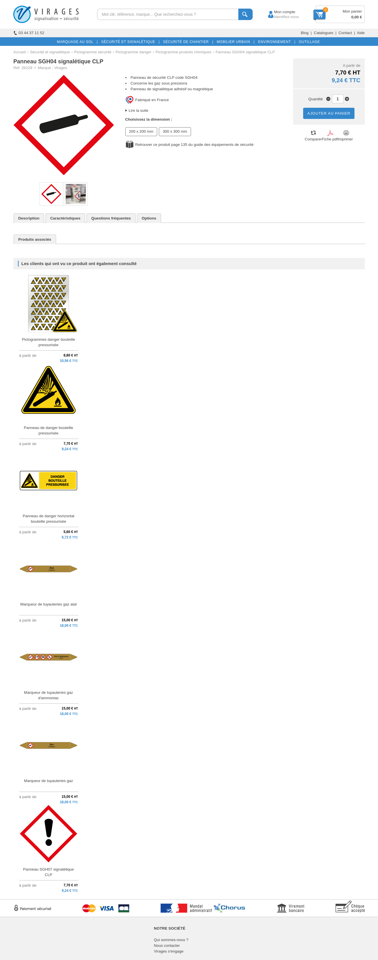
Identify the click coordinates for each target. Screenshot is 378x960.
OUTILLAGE (308, 42)
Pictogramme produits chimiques (183, 52)
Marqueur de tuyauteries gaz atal (48, 604)
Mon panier (352, 11)
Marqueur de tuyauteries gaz (48, 781)
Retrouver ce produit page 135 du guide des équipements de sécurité (194, 144)
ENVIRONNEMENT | (275, 42)
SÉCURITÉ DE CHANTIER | (187, 42)
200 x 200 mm (141, 131)
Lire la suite (139, 110)
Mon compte (279, 12)
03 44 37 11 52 (28, 33)
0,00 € (356, 17)
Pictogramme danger (133, 52)
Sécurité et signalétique (50, 52)
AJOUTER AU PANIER (328, 113)
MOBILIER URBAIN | (235, 42)
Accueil (19, 52)
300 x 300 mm (175, 131)
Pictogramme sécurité (93, 52)
